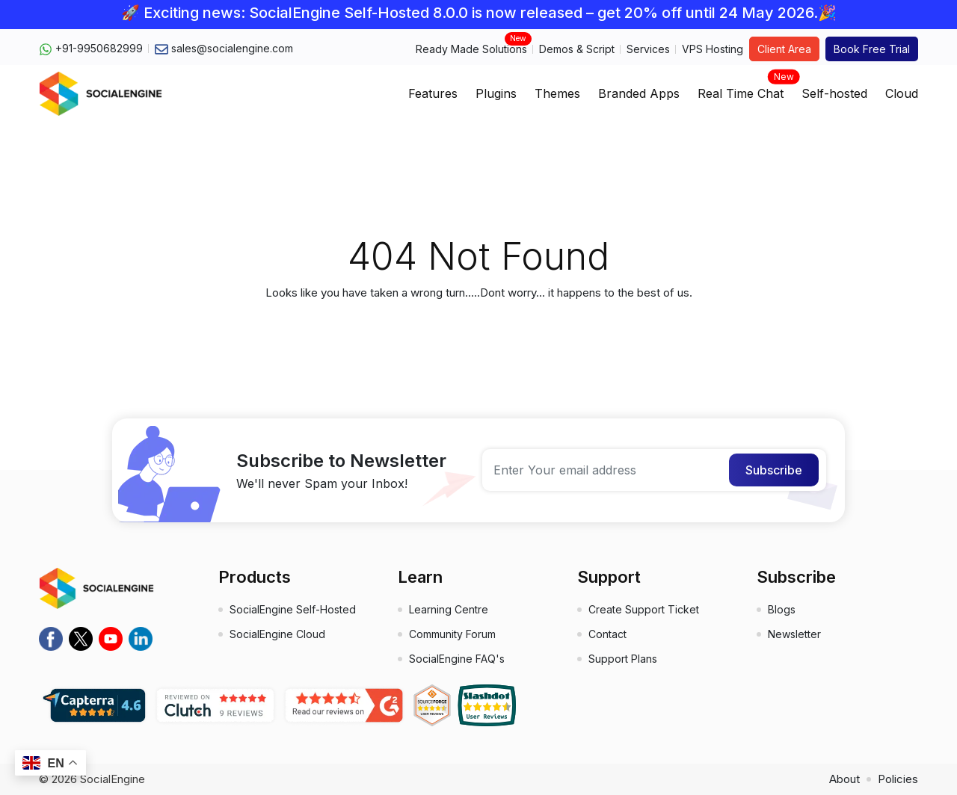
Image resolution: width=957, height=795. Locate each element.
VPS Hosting (712, 49)
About (844, 779)
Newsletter (794, 634)
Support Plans (622, 658)
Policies (898, 779)
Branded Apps (639, 93)
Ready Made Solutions (471, 48)
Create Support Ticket (643, 609)
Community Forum (452, 634)
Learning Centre (448, 609)
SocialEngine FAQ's (457, 658)
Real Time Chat (741, 89)
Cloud (901, 93)
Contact (607, 634)
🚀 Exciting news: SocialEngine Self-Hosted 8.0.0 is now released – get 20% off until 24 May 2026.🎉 (479, 13)
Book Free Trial (872, 49)
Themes (557, 93)
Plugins (496, 93)
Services (648, 49)
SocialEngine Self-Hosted (293, 609)
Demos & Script (577, 49)
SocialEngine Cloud (277, 634)
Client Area (784, 49)
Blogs (782, 609)
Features (433, 93)
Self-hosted (834, 93)
